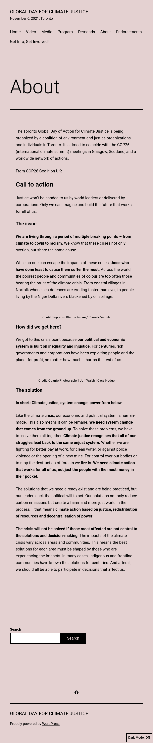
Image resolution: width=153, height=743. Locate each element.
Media (46, 31)
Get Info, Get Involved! (29, 41)
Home (15, 31)
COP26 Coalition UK (43, 171)
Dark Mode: (139, 737)
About (105, 31)
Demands (86, 31)
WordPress (51, 724)
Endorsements (129, 31)
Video (31, 31)
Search (15, 629)
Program (65, 31)
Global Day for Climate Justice (49, 12)
